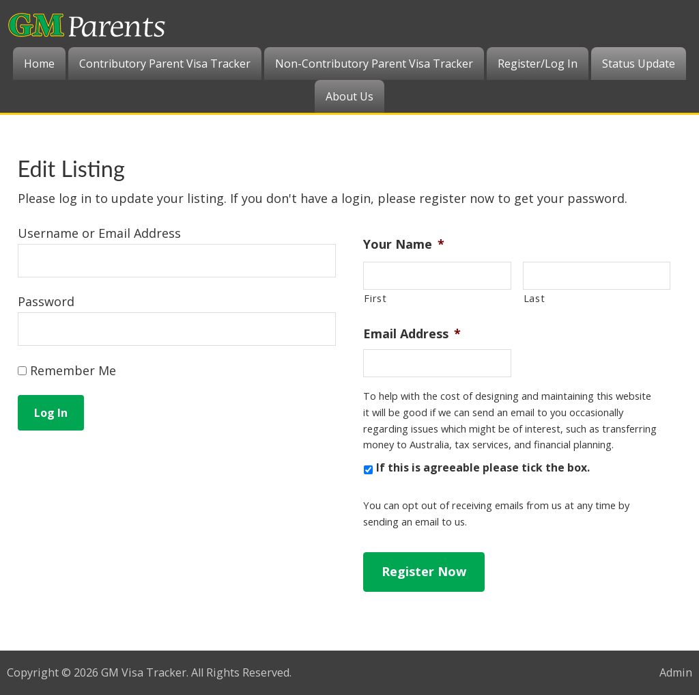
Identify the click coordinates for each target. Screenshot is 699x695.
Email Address (412, 334)
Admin (675, 672)
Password (46, 301)
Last (534, 298)
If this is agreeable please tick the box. (483, 467)
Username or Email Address (99, 233)
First (375, 298)
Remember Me (67, 370)
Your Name (403, 244)
